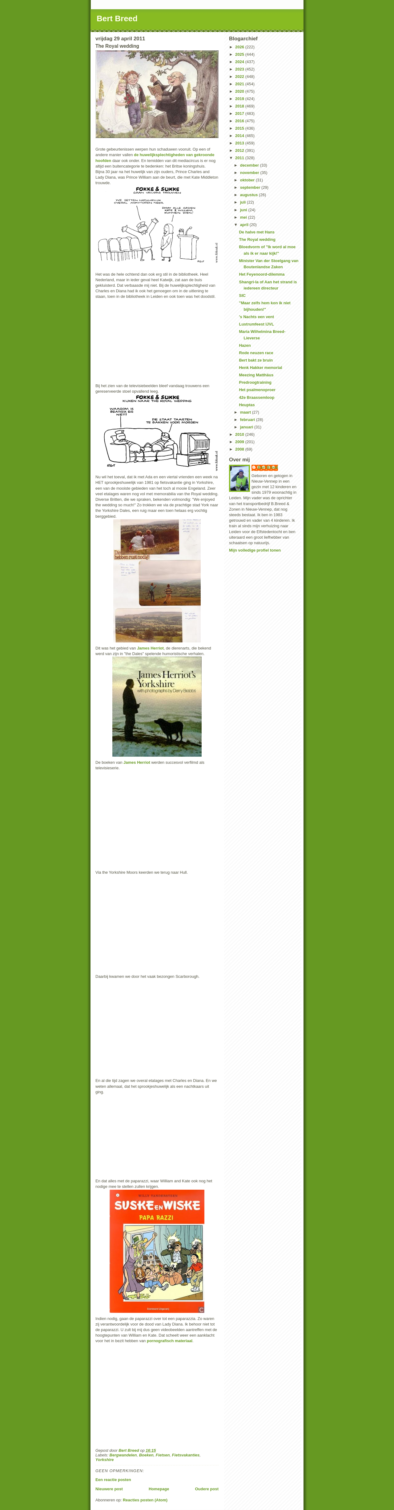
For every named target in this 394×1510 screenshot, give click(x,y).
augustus (249, 194)
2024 (240, 61)
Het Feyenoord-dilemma (261, 274)
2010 (240, 434)
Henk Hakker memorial (260, 367)
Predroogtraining (255, 382)
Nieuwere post (109, 1489)
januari (247, 427)
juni (244, 210)
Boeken (146, 1455)
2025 (240, 54)
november (250, 172)
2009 (240, 441)
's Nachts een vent (256, 316)
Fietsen (163, 1455)
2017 (240, 113)
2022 (240, 76)
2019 (240, 98)
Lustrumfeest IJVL (256, 324)
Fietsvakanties (186, 1455)
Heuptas (247, 405)
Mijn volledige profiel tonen (255, 550)
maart (246, 412)
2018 (240, 106)
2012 (240, 150)
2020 (240, 91)
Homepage (159, 1489)
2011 (240, 158)
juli (243, 202)
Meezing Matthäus (256, 375)
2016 (240, 121)
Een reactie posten (113, 1479)
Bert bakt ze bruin (256, 360)
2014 (240, 135)
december (250, 165)
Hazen (245, 345)
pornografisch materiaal (169, 1340)
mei (244, 217)
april (245, 224)
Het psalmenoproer (257, 389)
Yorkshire (104, 1459)
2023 (240, 69)
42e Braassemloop (256, 397)
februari (248, 419)
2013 (240, 143)
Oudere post (207, 1489)
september (250, 187)
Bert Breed (117, 18)
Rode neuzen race (256, 352)
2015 (240, 128)
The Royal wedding (257, 239)
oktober (248, 180)
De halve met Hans (257, 232)
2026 (240, 47)
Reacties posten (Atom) (145, 1500)
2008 (240, 449)
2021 (240, 84)
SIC (242, 295)
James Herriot (150, 648)
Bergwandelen (123, 1455)
